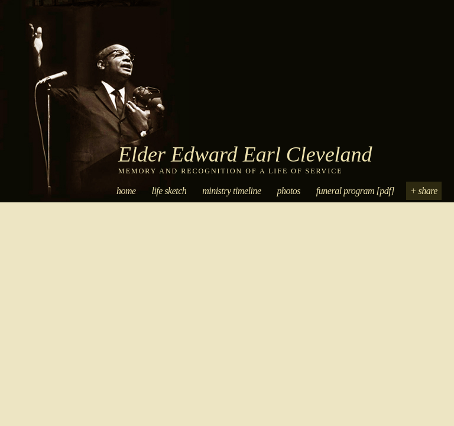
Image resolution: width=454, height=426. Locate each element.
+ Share (423, 191)
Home (126, 191)
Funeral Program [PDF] (355, 191)
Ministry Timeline (231, 191)
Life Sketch (168, 191)
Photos (288, 191)
